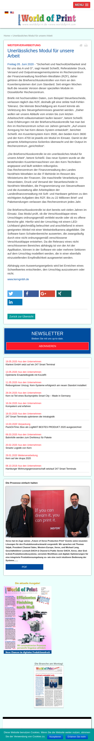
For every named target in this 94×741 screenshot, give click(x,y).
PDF (24, 566)
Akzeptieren (55, 736)
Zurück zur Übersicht (21, 316)
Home (7, 35)
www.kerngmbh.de (18, 279)
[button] (14, 293)
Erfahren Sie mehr (77, 736)
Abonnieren (47, 346)
